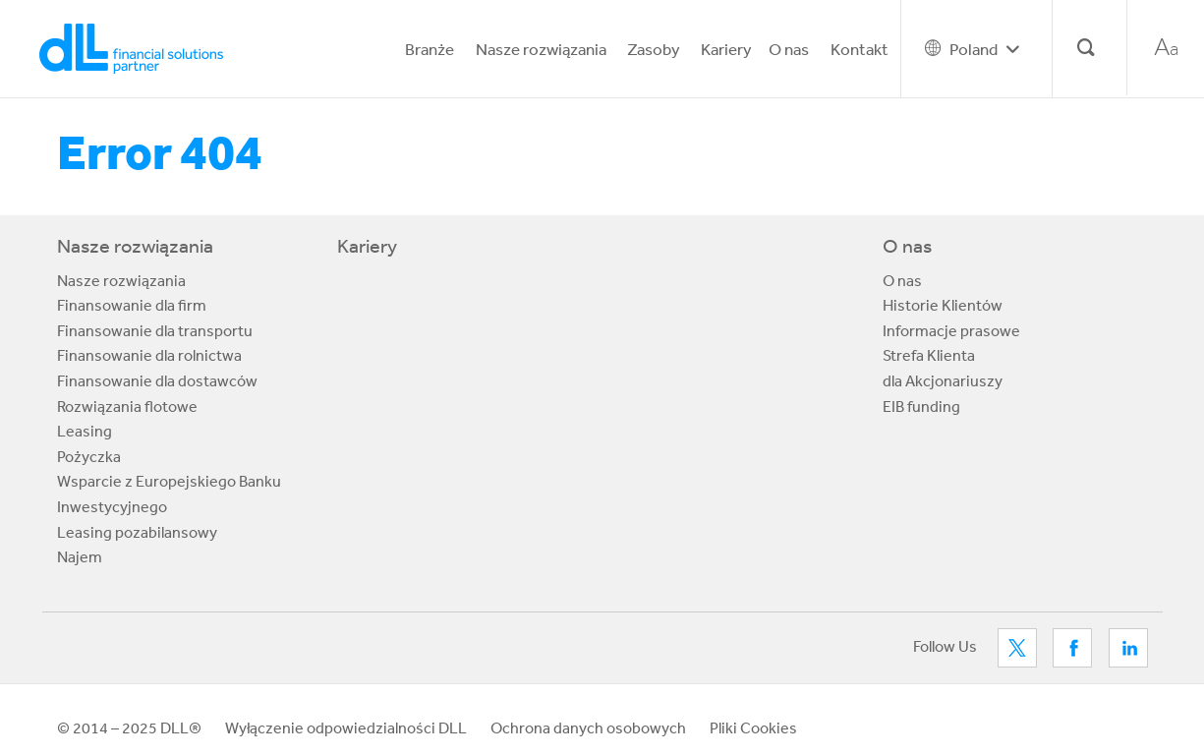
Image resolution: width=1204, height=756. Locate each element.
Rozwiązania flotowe (127, 406)
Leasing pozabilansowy (137, 532)
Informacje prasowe (951, 330)
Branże (429, 48)
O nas (789, 48)
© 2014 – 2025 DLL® (129, 727)
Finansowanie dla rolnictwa (149, 355)
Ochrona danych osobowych (588, 727)
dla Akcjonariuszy (943, 380)
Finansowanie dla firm (131, 305)
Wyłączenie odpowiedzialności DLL (346, 727)
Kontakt (860, 48)
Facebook (1072, 648)
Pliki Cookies (753, 727)
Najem (79, 556)
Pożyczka (89, 456)
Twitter (1017, 648)
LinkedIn (1128, 648)
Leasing (84, 430)
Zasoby (653, 48)
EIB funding (921, 406)
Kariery (726, 48)
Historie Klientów (943, 305)
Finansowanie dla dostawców (157, 380)
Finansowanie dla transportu (155, 330)
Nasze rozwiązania (541, 48)
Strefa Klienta (929, 355)
